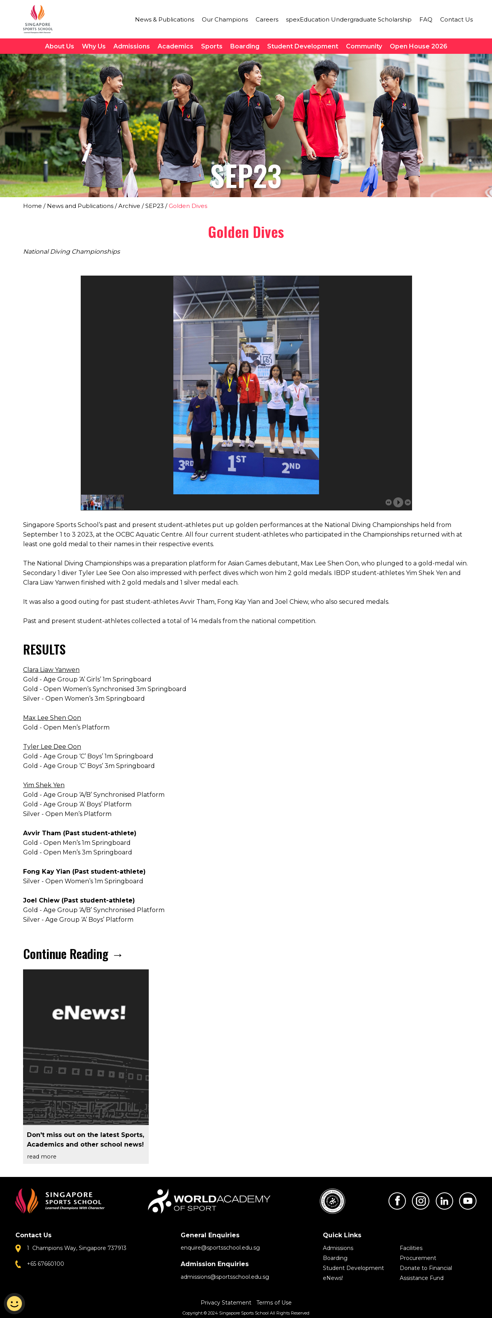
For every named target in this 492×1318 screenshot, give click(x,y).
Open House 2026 (418, 46)
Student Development (302, 46)
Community (364, 46)
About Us (59, 46)
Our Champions (225, 19)
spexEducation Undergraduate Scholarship (349, 19)
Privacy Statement (227, 1302)
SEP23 (154, 205)
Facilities (411, 1248)
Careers (267, 19)
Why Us (94, 46)
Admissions (131, 46)
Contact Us (456, 19)
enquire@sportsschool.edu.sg (220, 1247)
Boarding (244, 46)
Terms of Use (274, 1302)
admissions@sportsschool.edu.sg (225, 1276)
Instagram (420, 1201)
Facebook (397, 1201)
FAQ (425, 19)
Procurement (418, 1258)
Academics (175, 46)
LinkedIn (444, 1201)
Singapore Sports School (41, 19)
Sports (212, 46)
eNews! (333, 1278)
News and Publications (80, 205)
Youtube (468, 1201)
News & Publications (164, 19)
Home (32, 205)
